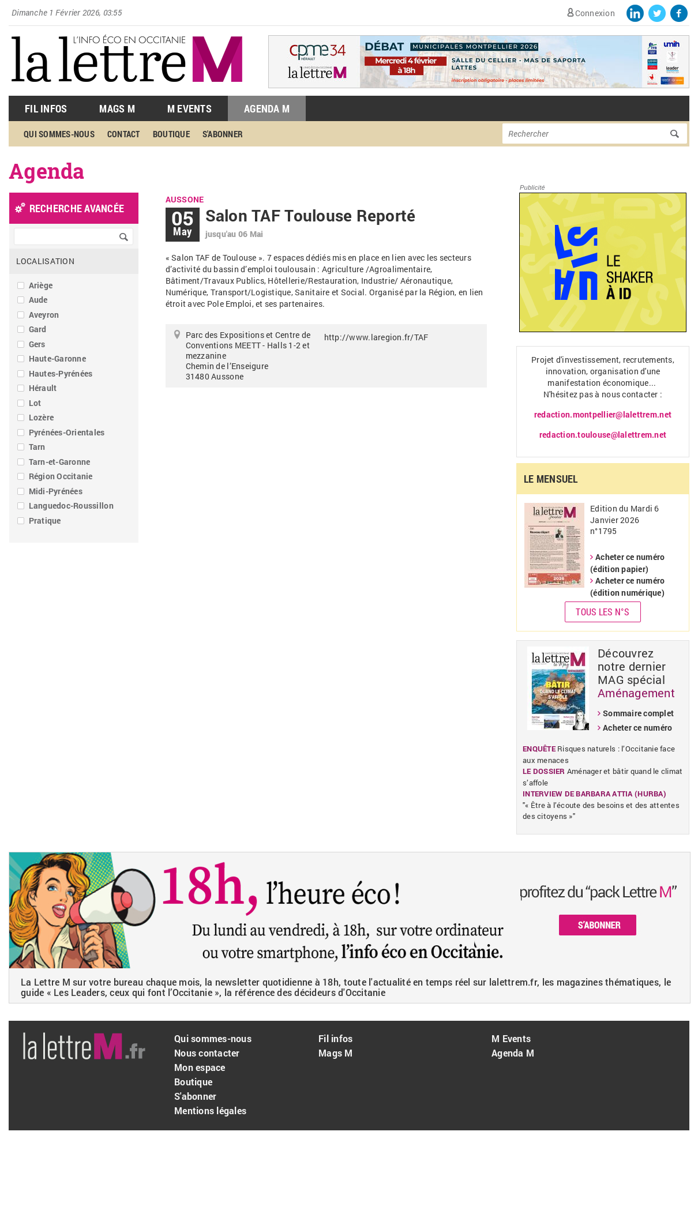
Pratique (45, 520)
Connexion (595, 12)
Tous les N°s (602, 612)
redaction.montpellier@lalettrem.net (602, 414)
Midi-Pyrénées (55, 491)
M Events (189, 108)
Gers (37, 344)
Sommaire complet (638, 713)
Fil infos (335, 1038)
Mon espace (200, 1067)
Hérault (43, 387)
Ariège (41, 285)
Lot (35, 402)
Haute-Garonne (57, 358)
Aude (38, 299)
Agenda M (267, 108)
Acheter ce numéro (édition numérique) (627, 586)
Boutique (171, 134)
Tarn (37, 446)
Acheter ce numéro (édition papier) (627, 562)
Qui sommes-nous (59, 134)
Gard (38, 329)
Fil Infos (46, 108)
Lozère (41, 417)
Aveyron (44, 314)
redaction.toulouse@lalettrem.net (602, 434)
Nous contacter (207, 1053)
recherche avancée (76, 208)
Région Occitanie (61, 476)
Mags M (117, 108)
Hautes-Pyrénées (61, 373)
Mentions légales (210, 1110)
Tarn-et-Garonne (60, 461)
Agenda (47, 171)
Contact (123, 134)
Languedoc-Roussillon (71, 505)
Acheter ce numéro (637, 727)
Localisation (45, 260)
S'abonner (222, 134)
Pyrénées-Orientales (67, 432)
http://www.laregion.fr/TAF (376, 337)
